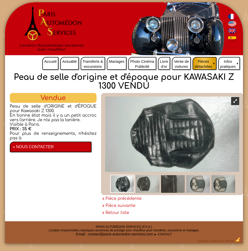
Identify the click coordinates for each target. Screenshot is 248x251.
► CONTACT (163, 234)
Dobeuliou (202, 241)
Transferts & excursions (93, 64)
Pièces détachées (205, 63)
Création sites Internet (221, 241)
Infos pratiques (230, 63)
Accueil (50, 61)
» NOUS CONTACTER (33, 147)
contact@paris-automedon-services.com (120, 234)
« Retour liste (115, 212)
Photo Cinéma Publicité (142, 64)
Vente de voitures (181, 64)
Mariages (117, 61)
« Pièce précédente (121, 198)
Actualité (69, 61)
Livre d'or (164, 64)
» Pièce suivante (118, 205)
